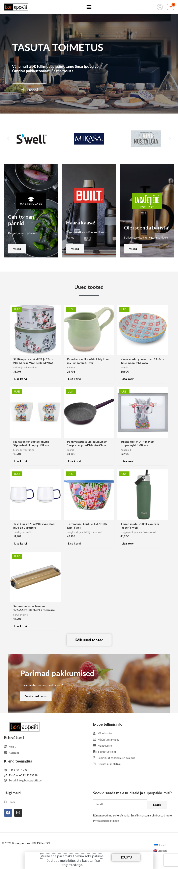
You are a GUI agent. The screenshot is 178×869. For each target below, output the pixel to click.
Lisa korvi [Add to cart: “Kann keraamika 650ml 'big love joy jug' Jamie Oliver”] (74, 378)
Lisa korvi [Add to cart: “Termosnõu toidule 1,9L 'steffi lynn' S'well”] (74, 543)
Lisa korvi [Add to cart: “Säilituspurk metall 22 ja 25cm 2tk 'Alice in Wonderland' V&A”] (20, 378)
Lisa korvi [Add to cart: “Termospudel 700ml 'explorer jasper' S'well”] (128, 543)
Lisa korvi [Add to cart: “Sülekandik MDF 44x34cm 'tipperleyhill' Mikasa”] (128, 461)
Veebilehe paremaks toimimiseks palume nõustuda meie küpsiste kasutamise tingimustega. (72, 860)
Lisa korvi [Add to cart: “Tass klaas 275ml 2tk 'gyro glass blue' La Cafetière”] (20, 543)
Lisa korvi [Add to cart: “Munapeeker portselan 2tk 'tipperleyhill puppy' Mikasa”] (20, 461)
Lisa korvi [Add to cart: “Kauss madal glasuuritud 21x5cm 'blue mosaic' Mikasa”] (128, 378)
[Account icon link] (160, 7)
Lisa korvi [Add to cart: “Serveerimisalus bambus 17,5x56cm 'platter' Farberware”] (20, 626)
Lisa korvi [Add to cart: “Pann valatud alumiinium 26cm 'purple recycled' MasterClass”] (74, 461)
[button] (8, 139)
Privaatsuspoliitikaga (106, 820)
